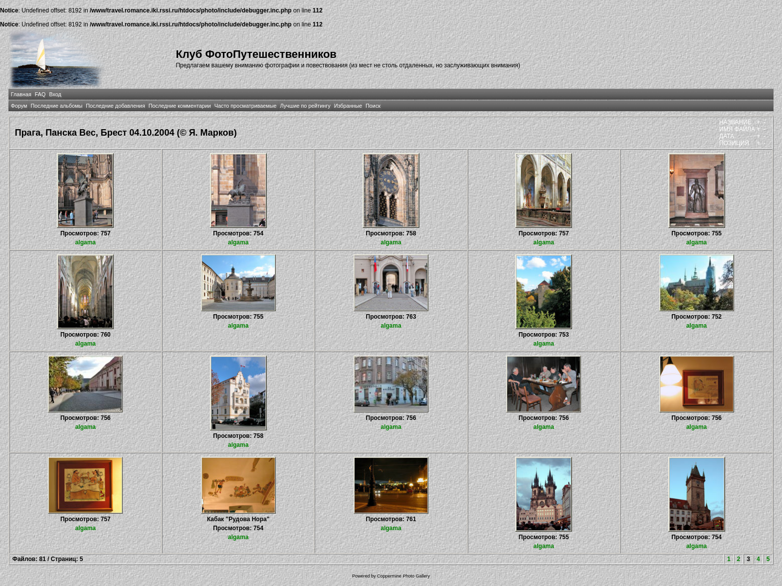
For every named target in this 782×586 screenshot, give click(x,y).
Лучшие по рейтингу (305, 106)
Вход (55, 94)
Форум (19, 106)
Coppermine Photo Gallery (403, 576)
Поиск (373, 106)
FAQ (40, 94)
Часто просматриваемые (245, 106)
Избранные (348, 106)
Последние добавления (115, 106)
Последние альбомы (56, 106)
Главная (21, 94)
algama (85, 242)
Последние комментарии (180, 106)
